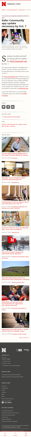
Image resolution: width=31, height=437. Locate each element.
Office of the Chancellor (7, 398)
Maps (3, 394)
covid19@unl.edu (23, 88)
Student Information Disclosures (9, 421)
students (20, 124)
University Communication (12, 9)
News (3, 396)
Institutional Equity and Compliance (10, 412)
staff (3, 126)
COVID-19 (4, 124)
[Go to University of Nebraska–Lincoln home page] (4, 4)
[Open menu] (5, 434)
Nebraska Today (14, 4)
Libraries (4, 392)
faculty (25, 124)
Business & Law (15, 182)
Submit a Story (7, 363)
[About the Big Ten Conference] (19, 350)
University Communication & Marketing (11, 374)
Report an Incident (7, 402)
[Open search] (15, 434)
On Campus (12, 126)
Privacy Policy (5, 417)
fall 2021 (7, 126)
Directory (4, 386)
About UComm (6, 361)
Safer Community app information (12, 116)
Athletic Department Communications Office (12, 376)
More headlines (23, 337)
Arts (26, 206)
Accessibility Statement (7, 410)
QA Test (18, 427)
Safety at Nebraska (6, 419)
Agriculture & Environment (18, 206)
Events (3, 390)
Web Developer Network (10, 427)
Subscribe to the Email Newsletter (11, 365)
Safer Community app (18, 61)
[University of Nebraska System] (26, 350)
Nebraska (4, 9)
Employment (5, 388)
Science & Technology (15, 208)
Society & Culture (22, 334)
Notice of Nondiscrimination (8, 415)
